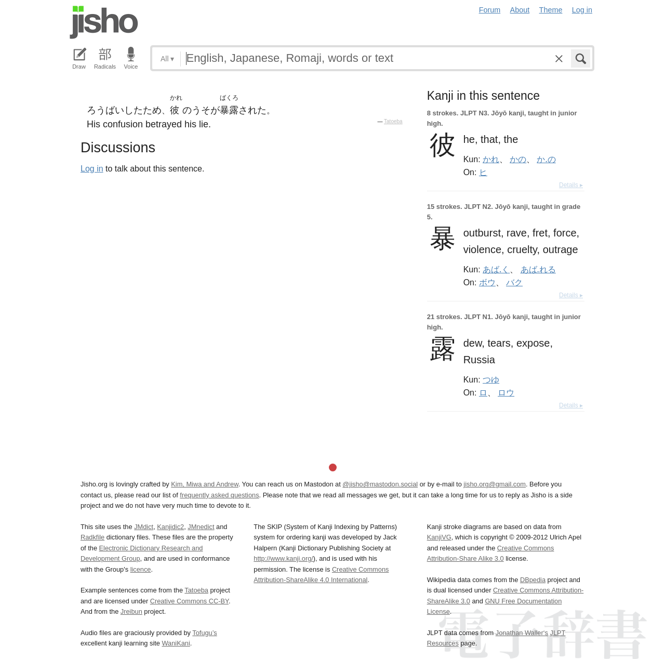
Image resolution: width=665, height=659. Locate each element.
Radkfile (92, 537)
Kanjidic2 (170, 527)
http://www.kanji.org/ (283, 558)
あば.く (496, 269)
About (520, 10)
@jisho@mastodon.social (380, 484)
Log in (582, 10)
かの (518, 159)
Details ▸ (571, 185)
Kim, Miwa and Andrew (204, 484)
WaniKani (176, 643)
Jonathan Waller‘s (522, 633)
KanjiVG (439, 537)
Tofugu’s (204, 633)
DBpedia (533, 580)
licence (140, 569)
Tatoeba (393, 121)
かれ (491, 159)
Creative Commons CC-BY (189, 601)
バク (514, 282)
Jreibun (131, 611)
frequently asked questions (219, 495)
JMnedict (201, 527)
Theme (551, 10)
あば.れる (538, 269)
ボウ (487, 282)
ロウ (506, 392)
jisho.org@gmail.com (494, 484)
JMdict (143, 527)
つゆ (491, 379)
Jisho (104, 22)
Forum (490, 10)
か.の (546, 159)
